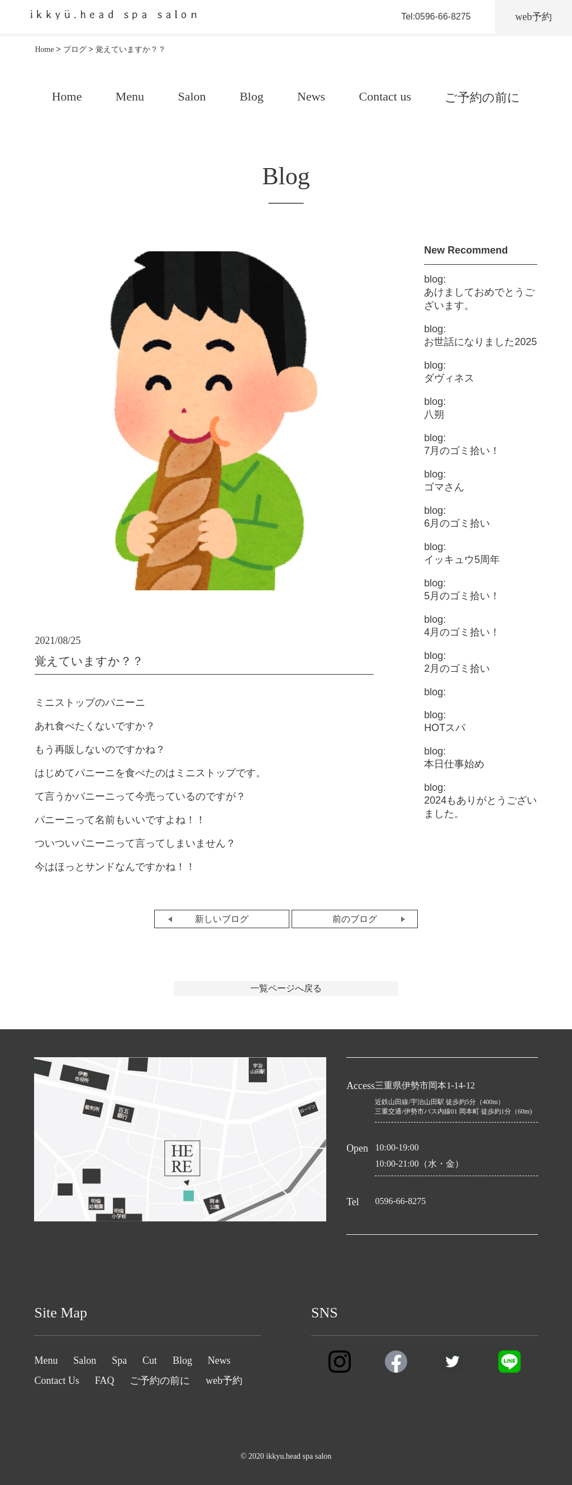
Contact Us (56, 1380)
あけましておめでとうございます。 (479, 292)
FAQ (105, 1380)
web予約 (224, 1380)
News (311, 96)
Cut (149, 1360)
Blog (252, 96)
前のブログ (354, 919)
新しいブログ (222, 919)
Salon (192, 96)
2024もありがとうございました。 (480, 800)
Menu (130, 96)
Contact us (385, 96)
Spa (119, 1360)
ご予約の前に (482, 97)
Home (67, 96)
